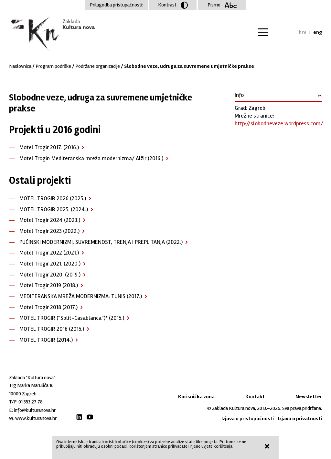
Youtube (90, 417)
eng (317, 32)
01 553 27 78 (30, 402)
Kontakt (255, 396)
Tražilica (288, 32)
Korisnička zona (196, 396)
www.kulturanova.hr (36, 418)
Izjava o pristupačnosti (247, 418)
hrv (302, 32)
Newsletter (308, 396)
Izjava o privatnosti (300, 418)
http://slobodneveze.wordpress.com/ (279, 123)
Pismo (222, 5)
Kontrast (173, 5)
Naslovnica (20, 66)
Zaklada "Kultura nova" (52, 34)
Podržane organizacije (97, 66)
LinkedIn (79, 417)
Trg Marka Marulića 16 (31, 385)
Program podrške (53, 66)
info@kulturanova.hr (35, 410)
